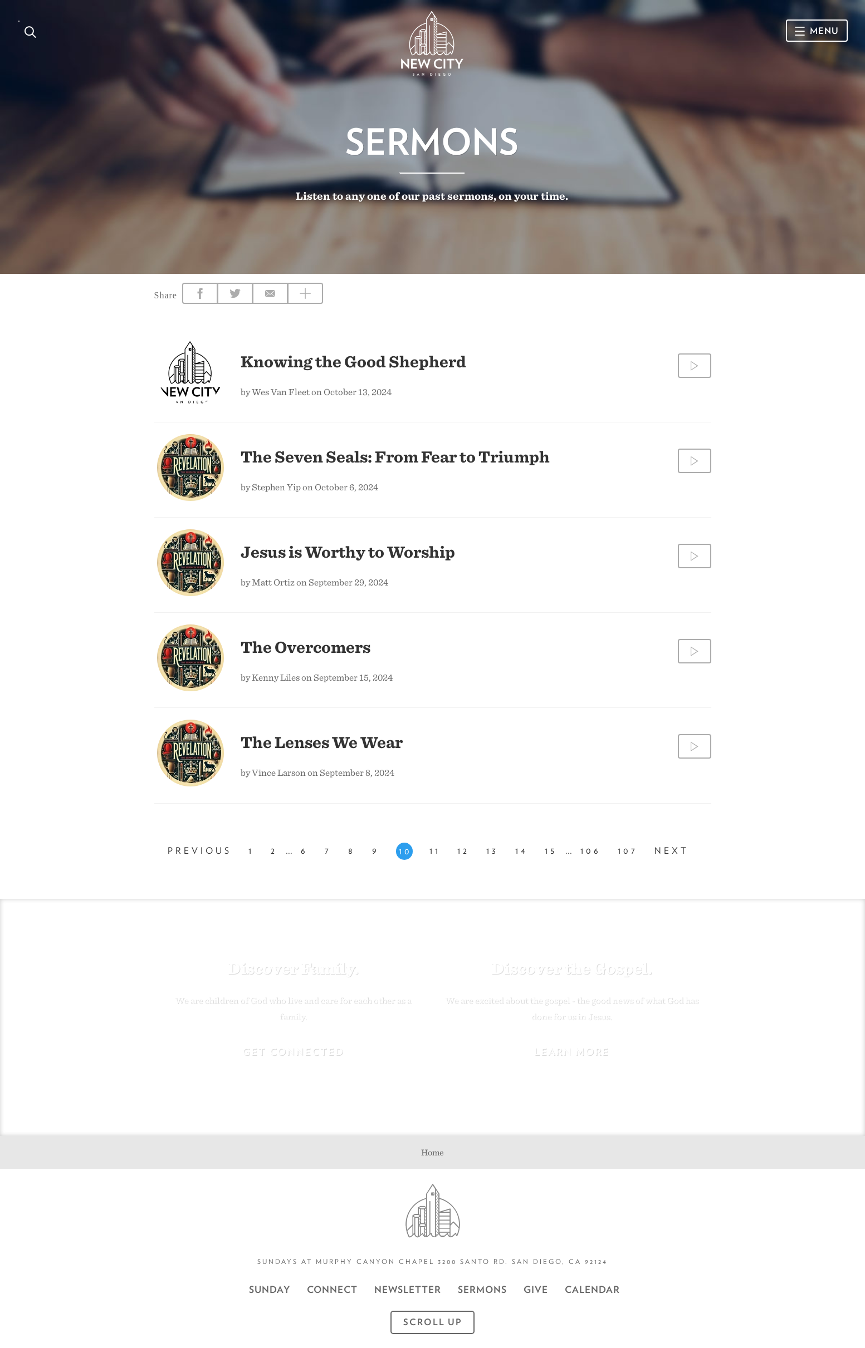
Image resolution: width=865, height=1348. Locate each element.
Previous (200, 850)
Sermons (482, 1289)
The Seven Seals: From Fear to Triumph (395, 456)
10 (405, 851)
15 (551, 850)
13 (492, 850)
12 (463, 850)
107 (628, 850)
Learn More (571, 1051)
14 (521, 850)
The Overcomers (305, 647)
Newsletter (407, 1289)
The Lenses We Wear (322, 742)
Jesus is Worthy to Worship (348, 552)
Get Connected (293, 1051)
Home (432, 1152)
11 (435, 850)
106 (590, 850)
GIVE (536, 1289)
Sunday (269, 1289)
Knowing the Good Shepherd (353, 361)
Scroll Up (432, 1322)
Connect (332, 1289)
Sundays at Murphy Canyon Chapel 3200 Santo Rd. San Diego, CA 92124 (432, 1261)
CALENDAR (592, 1289)
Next (671, 850)
